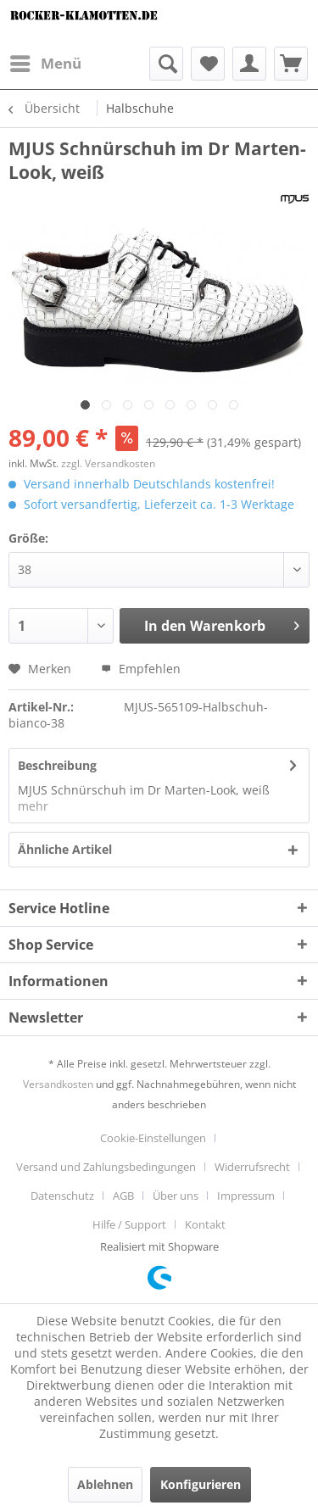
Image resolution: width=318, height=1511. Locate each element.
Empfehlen (141, 669)
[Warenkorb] (291, 64)
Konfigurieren (200, 1484)
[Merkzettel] (208, 64)
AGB (123, 1195)
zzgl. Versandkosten (108, 463)
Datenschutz (62, 1195)
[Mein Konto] (249, 64)
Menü (45, 61)
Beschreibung (57, 765)
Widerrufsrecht (252, 1166)
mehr (33, 806)
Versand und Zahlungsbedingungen (106, 1166)
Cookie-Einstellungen (153, 1138)
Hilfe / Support (129, 1224)
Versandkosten (58, 1084)
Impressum (246, 1195)
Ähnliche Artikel (65, 849)
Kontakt (205, 1224)
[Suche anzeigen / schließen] (166, 64)
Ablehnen (105, 1484)
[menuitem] (45, 64)
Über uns (175, 1195)
